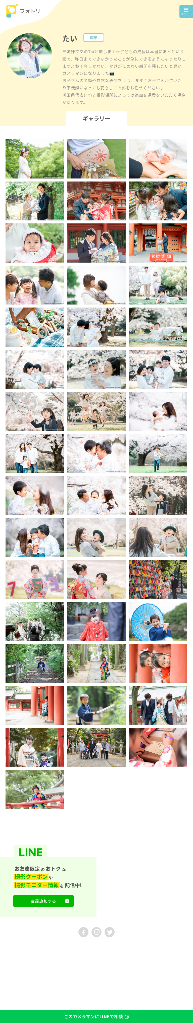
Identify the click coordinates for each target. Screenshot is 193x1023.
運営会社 (10, 947)
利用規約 (10, 954)
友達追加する (50, 901)
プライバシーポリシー (40, 954)
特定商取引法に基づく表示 (82, 954)
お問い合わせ (34, 947)
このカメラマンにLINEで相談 (96, 1017)
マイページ (11, 962)
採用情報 (58, 947)
